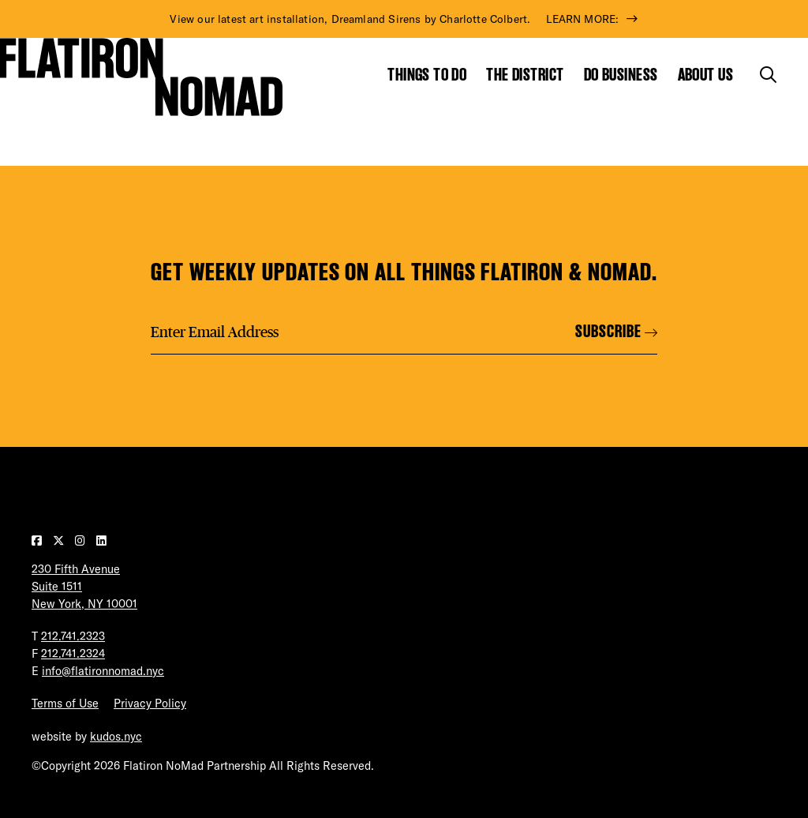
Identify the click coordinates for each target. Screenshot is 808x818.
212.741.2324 (73, 654)
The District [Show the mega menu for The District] (524, 74)
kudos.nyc (116, 737)
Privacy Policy (150, 703)
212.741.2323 (73, 636)
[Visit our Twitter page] (60, 541)
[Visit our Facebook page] (38, 541)
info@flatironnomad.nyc (103, 671)
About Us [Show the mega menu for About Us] (706, 74)
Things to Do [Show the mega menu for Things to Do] (426, 74)
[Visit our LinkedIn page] (101, 541)
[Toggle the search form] (768, 74)
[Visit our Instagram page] (81, 541)
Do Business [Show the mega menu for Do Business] (621, 74)
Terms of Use (65, 703)
